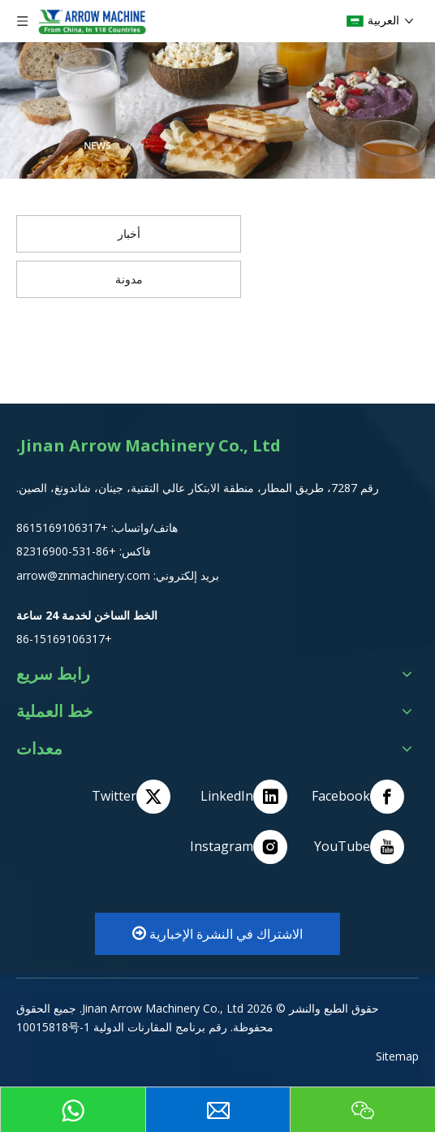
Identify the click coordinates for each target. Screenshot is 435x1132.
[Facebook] (358, 797)
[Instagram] (241, 847)
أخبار (129, 233)
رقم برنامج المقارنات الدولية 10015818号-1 (121, 1027)
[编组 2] (217, 110)
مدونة (129, 279)
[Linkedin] (241, 797)
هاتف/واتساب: (143, 527)
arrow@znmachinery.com (83, 575)
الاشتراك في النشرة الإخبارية (217, 934)
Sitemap (397, 1056)
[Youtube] (358, 847)
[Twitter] (124, 797)
